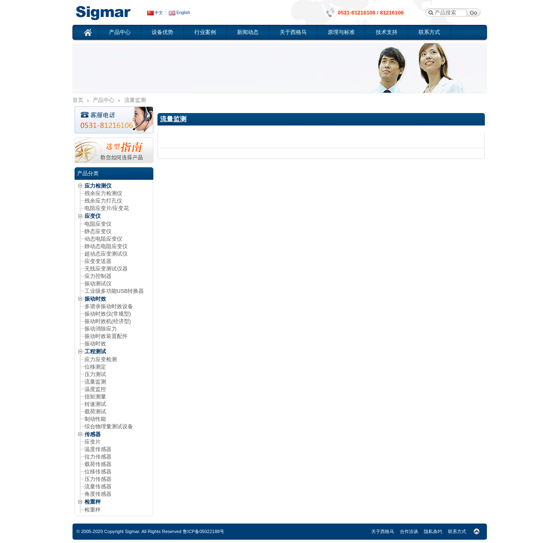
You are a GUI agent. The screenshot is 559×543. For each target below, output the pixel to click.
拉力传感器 (98, 457)
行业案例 (205, 32)
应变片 (93, 442)
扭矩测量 (95, 396)
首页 (88, 32)
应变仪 (110, 12)
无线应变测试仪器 (106, 268)
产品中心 (120, 32)
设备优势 (162, 32)
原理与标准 (341, 32)
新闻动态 (248, 32)
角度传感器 (98, 494)
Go (473, 13)
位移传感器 (98, 471)
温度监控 (95, 389)
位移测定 (95, 367)
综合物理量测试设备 (109, 426)
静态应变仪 (98, 231)
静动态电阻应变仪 (106, 246)
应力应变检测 (101, 359)
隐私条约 (433, 531)
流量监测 (95, 382)
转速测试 (95, 404)
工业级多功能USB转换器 (114, 291)
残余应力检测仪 (103, 193)
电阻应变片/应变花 (107, 208)
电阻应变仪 (98, 224)
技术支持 (386, 32)
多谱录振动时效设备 (109, 306)
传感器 (93, 434)
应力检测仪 (98, 186)
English (179, 12)
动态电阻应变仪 (103, 239)
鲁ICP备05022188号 (203, 531)
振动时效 (95, 299)
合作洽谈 (409, 531)
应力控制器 (98, 276)
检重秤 (93, 502)
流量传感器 (98, 486)
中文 (155, 12)
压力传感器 (98, 479)
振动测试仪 (98, 283)
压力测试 (95, 374)
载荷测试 (95, 411)
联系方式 (429, 32)
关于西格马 (293, 32)
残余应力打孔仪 (103, 201)
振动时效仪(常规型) (108, 314)
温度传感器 (98, 449)
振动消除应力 (101, 329)
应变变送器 (98, 261)
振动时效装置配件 (106, 336)
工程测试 (95, 351)
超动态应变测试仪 (106, 254)
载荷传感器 (98, 464)
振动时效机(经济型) (108, 321)
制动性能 (95, 419)
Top (476, 532)
